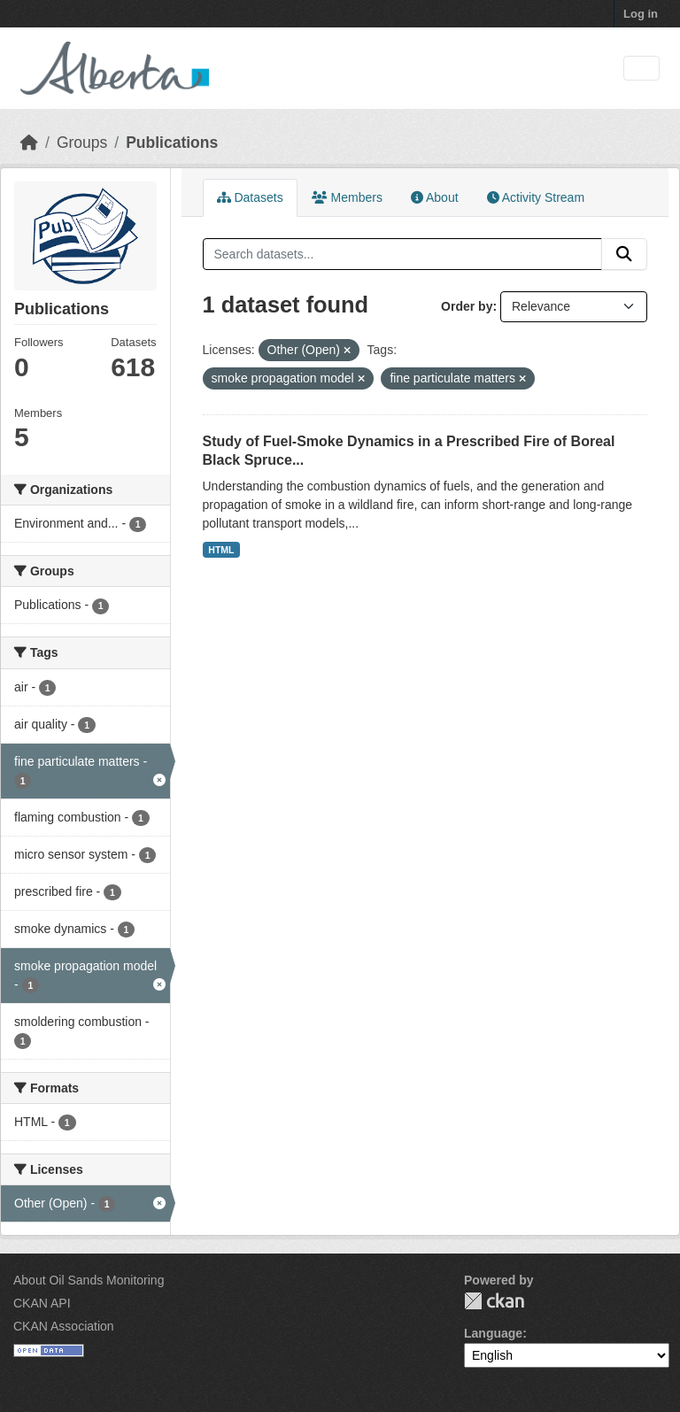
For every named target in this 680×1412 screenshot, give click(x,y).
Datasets (250, 197)
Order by (466, 306)
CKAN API (42, 1303)
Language (493, 1333)
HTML (221, 549)
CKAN (494, 1301)
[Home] (29, 142)
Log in (640, 13)
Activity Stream (535, 197)
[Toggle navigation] (641, 68)
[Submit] (624, 254)
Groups (82, 142)
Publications (172, 142)
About (435, 197)
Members (347, 197)
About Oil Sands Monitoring (88, 1280)
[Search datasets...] (403, 254)
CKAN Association (63, 1326)
